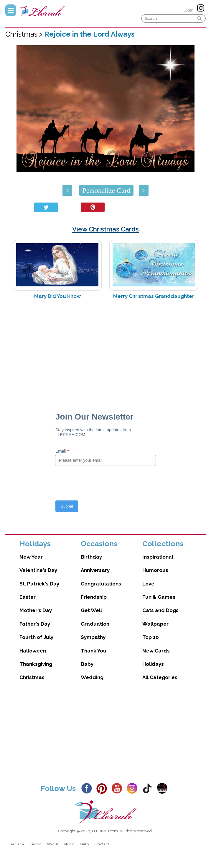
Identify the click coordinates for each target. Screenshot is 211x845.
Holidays (153, 664)
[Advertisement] (105, 350)
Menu (10, 10)
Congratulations (101, 584)
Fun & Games (158, 597)
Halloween (32, 651)
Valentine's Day (38, 570)
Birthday (91, 557)
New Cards (156, 651)
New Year (31, 557)
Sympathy (93, 637)
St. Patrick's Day (39, 584)
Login (188, 10)
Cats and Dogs (160, 610)
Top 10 (150, 637)
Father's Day (34, 624)
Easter (27, 597)
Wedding (92, 677)
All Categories (159, 677)
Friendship (94, 597)
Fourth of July (36, 637)
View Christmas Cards (105, 229)
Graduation (95, 624)
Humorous (155, 570)
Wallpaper (155, 624)
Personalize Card (106, 190)
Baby (87, 664)
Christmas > (24, 34)
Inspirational (157, 557)
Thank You (93, 651)
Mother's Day (35, 610)
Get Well (91, 610)
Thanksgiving (35, 664)
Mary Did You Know (57, 296)
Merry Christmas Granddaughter (153, 296)
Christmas (31, 677)
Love (148, 584)
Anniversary (95, 570)
